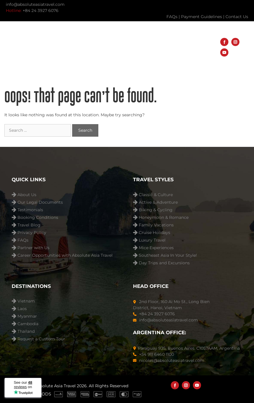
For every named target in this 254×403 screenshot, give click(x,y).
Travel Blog (93, 59)
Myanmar (27, 316)
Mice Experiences (156, 247)
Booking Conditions (37, 217)
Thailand (26, 331)
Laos (22, 308)
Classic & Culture (156, 194)
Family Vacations (156, 225)
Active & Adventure (158, 202)
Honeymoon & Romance (164, 217)
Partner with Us (33, 247)
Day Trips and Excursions (164, 263)
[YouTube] (224, 52)
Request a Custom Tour (41, 339)
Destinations (117, 41)
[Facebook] (224, 42)
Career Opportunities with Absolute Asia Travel (65, 255)
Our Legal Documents (40, 202)
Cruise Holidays (154, 232)
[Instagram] (235, 42)
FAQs (23, 240)
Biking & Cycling (156, 209)
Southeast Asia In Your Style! (168, 255)
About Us (139, 59)
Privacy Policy (31, 232)
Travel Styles (170, 41)
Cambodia (27, 323)
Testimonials (30, 209)
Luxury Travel (152, 240)
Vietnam (26, 301)
